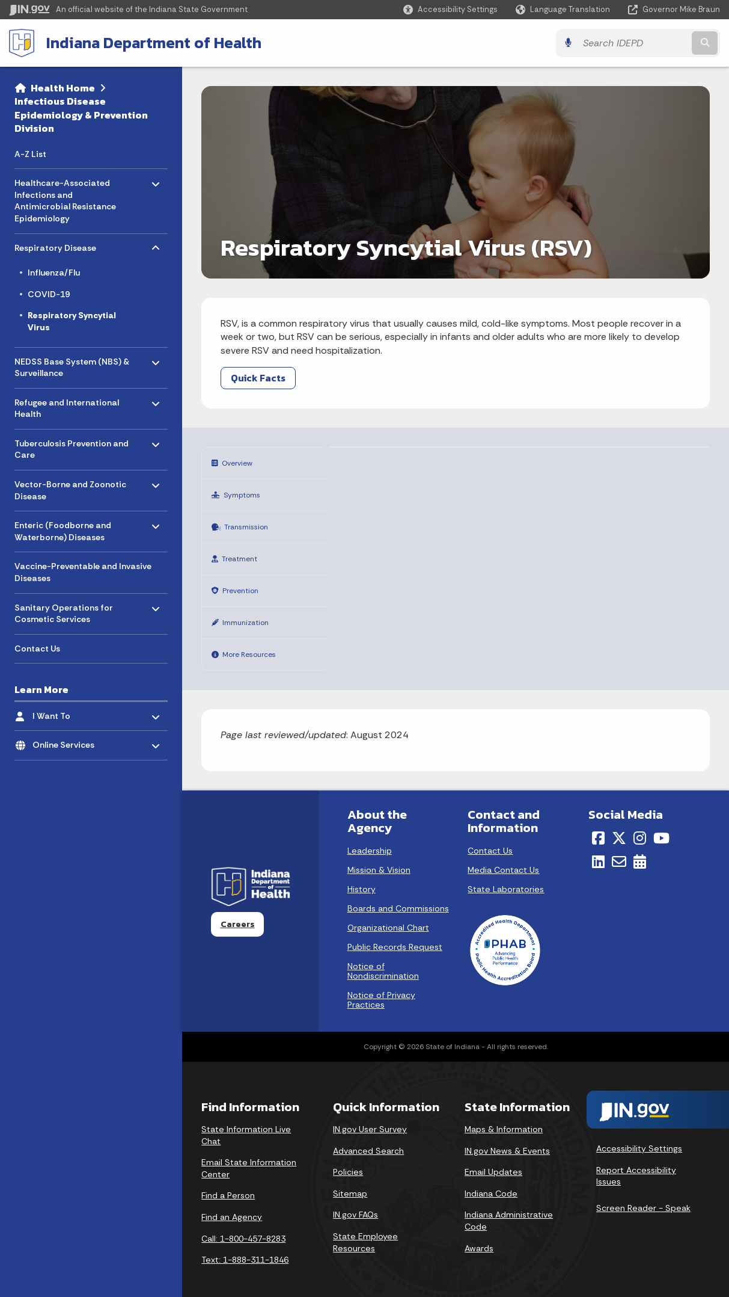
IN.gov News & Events (507, 1138)
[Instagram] (639, 825)
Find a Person (228, 1182)
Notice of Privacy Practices (381, 987)
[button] (450, 9)
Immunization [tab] (251, 612)
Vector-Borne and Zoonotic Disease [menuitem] (70, 487)
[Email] (619, 849)
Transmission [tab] (251, 522)
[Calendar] (639, 849)
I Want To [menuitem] (67, 713)
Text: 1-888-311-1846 (244, 1247)
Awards (479, 1235)
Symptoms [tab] (245, 492)
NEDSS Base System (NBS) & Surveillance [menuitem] (71, 364)
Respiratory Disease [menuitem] (55, 244)
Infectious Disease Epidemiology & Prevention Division (81, 114)
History (361, 876)
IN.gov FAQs (355, 1202)
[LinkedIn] (598, 849)
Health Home (63, 87)
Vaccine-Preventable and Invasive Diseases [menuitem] (82, 572)
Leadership (369, 838)
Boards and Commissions (398, 895)
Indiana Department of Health (153, 42)
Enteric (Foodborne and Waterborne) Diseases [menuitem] (62, 528)
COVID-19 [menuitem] (49, 294)
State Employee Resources (365, 1229)
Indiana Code (491, 1180)
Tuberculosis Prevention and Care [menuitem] (71, 447)
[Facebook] (598, 825)
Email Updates (493, 1159)
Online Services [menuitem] (67, 742)
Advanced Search (368, 1138)
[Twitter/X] (619, 825)
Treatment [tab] (243, 552)
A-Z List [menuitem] (30, 154)
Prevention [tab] (244, 582)
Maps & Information (504, 1116)
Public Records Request (394, 934)
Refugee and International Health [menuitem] (66, 405)
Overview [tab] (239, 462)
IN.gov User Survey (370, 1116)
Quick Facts (258, 378)
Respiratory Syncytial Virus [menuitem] (72, 321)
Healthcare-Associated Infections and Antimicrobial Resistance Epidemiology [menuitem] (65, 198)
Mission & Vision (378, 857)
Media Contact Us (503, 857)
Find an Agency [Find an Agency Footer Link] (231, 1204)
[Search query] (633, 43)
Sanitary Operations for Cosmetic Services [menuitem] (63, 610)
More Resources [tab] (256, 642)
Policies (348, 1159)
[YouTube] (661, 825)
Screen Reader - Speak (643, 1195)
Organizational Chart (388, 915)
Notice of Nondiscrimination (383, 958)
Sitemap (350, 1180)
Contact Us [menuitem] (37, 648)
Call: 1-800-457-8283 (243, 1226)
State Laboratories (506, 876)
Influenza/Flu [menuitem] (54, 272)
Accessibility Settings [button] (639, 1135)
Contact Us (490, 838)
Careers (238, 911)
